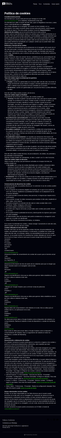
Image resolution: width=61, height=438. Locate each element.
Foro (40, 4)
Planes (35, 4)
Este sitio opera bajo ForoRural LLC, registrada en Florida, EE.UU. (15, 426)
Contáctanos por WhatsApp (10, 423)
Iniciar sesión (55, 4)
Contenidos (46, 4)
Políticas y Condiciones (9, 420)
